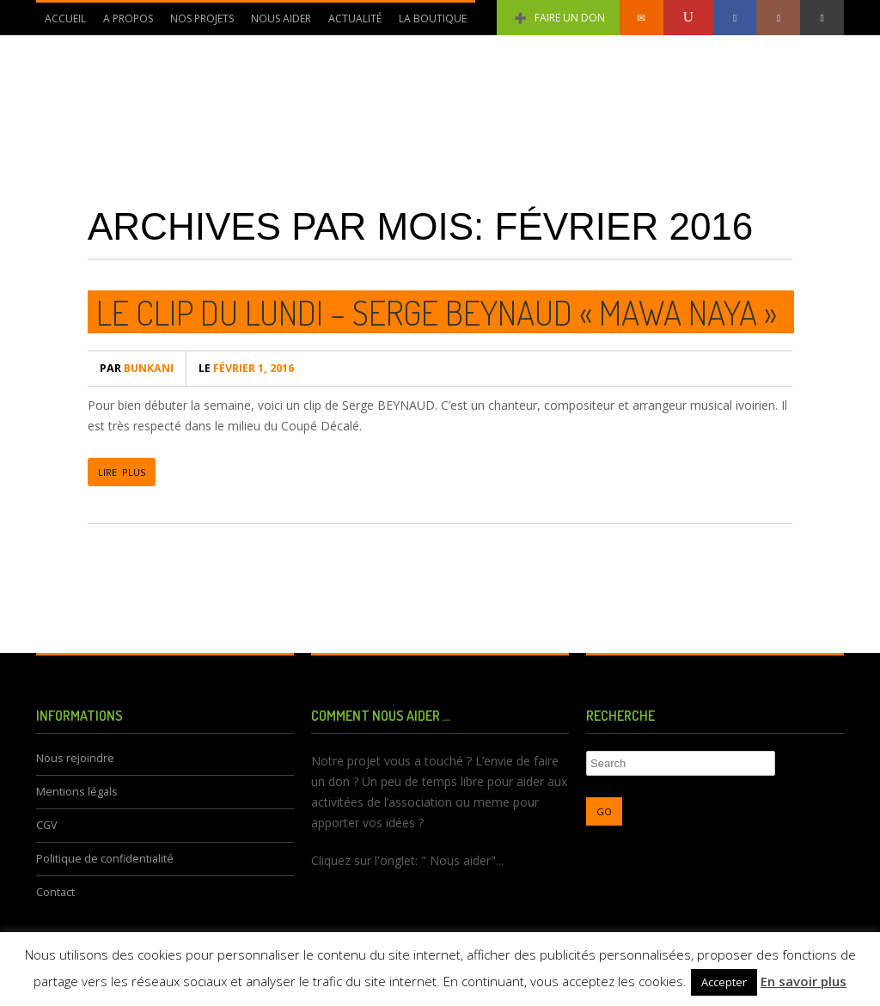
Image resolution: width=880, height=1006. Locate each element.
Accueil (65, 18)
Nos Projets (198, 23)
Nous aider (276, 23)
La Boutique (433, 18)
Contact (55, 892)
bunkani (137, 368)
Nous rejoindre (75, 758)
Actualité (351, 23)
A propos (124, 23)
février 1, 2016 (246, 368)
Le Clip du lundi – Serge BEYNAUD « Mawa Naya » (436, 311)
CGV (47, 825)
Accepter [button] (724, 982)
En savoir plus (803, 981)
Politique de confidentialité (105, 858)
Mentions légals (77, 791)
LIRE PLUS (121, 472)
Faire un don (558, 17)
